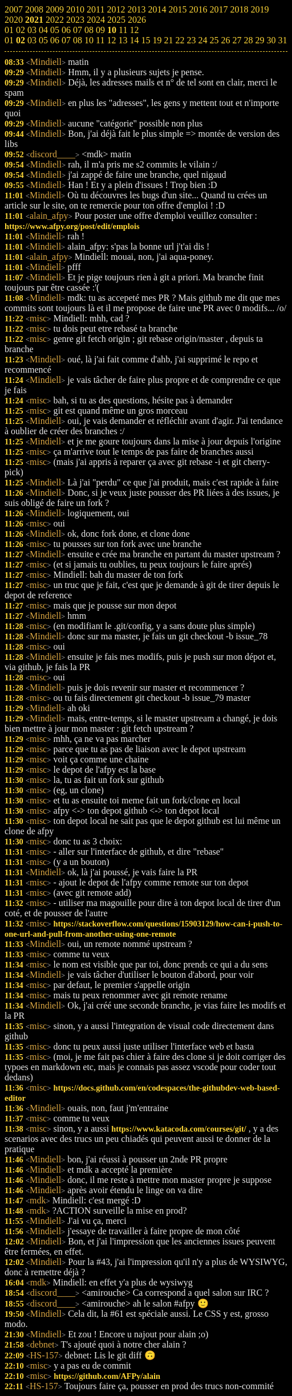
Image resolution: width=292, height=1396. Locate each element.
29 (259, 40)
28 (248, 40)
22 (179, 40)
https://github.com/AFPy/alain (107, 1376)
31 (282, 40)
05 (43, 40)
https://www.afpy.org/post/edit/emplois (72, 226)
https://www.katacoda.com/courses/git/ (178, 1128)
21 (168, 40)
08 (77, 40)
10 (89, 40)
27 (236, 40)
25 (213, 40)
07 (66, 40)
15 (145, 40)
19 (156, 40)
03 (31, 40)
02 (20, 40)
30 (270, 40)
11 (100, 40)
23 (191, 40)
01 (9, 40)
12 (111, 40)
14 (134, 40)
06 (54, 40)
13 (122, 40)
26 (225, 40)
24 (202, 40)
